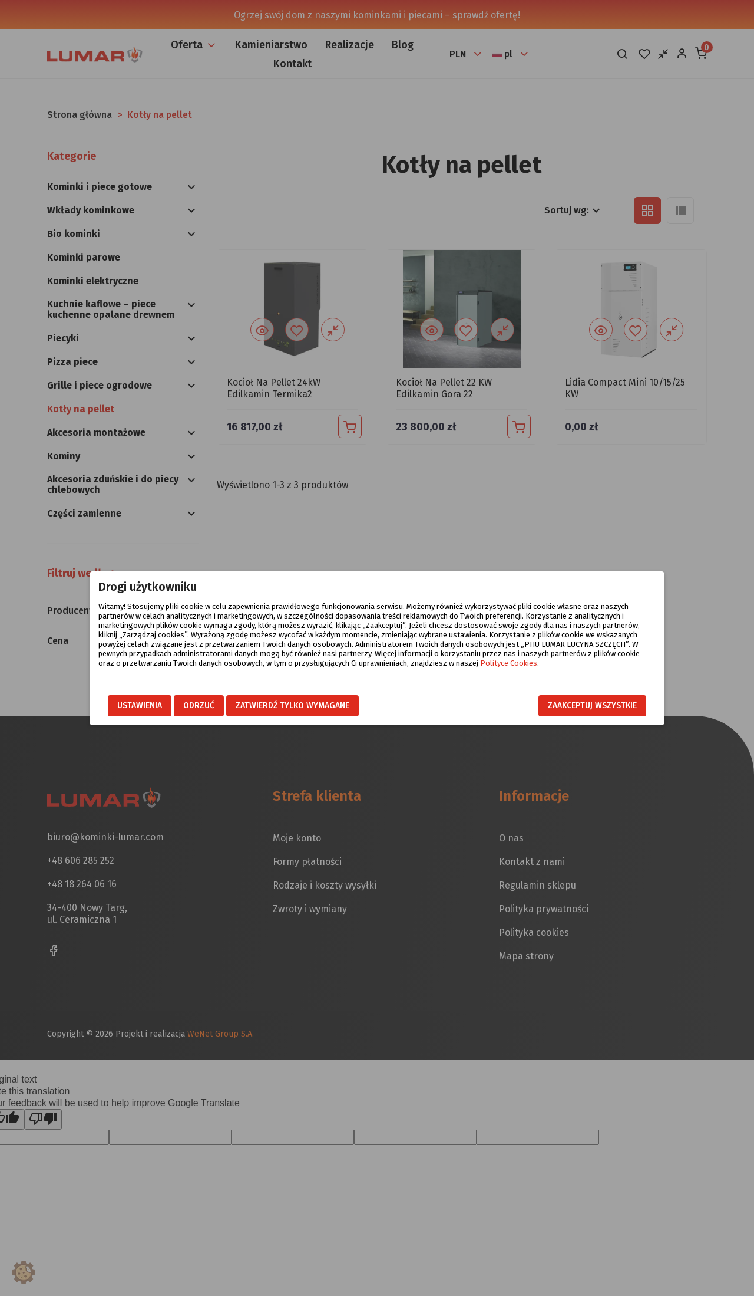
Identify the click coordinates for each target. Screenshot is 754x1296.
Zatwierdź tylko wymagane (292, 705)
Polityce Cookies (508, 663)
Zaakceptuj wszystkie (592, 705)
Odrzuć (198, 705)
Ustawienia (139, 705)
